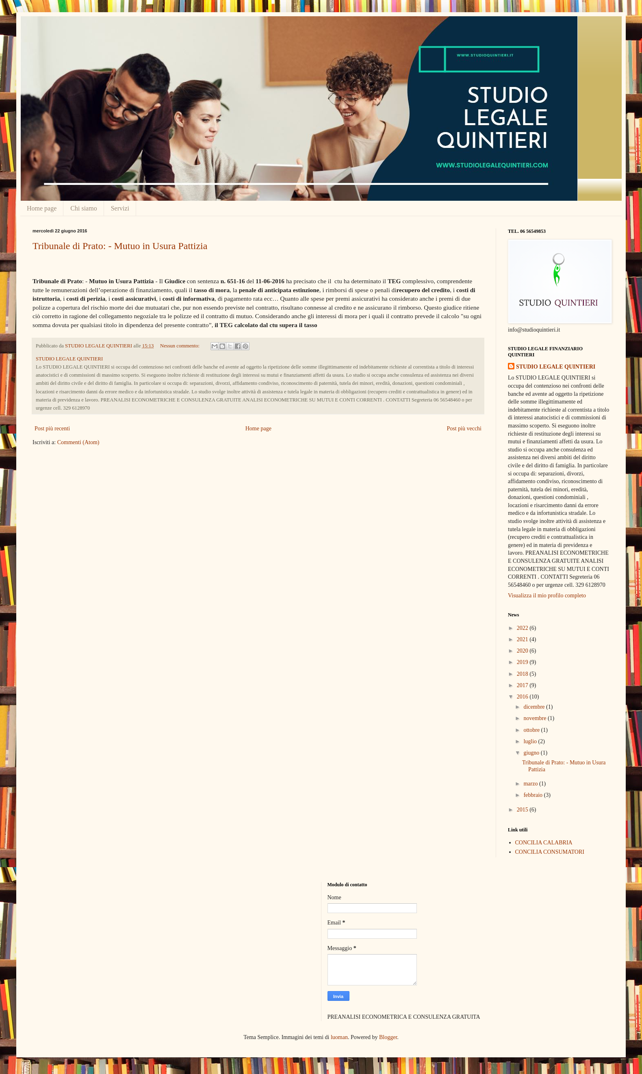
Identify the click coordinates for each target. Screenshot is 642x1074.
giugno (531, 753)
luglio (530, 741)
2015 (523, 810)
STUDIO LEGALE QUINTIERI (555, 367)
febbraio (533, 795)
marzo (531, 784)
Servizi (120, 208)
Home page (41, 208)
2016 (523, 697)
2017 (523, 685)
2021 (523, 639)
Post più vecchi (464, 428)
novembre (535, 718)
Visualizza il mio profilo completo (547, 595)
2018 (523, 674)
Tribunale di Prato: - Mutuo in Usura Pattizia (120, 246)
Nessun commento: (180, 346)
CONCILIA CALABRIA (544, 843)
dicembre (534, 707)
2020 (523, 651)
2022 (523, 628)
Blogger (388, 1037)
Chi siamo (83, 208)
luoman (339, 1037)
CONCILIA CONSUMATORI (549, 852)
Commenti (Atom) (78, 442)
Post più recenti (52, 428)
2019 (523, 662)
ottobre (532, 730)
